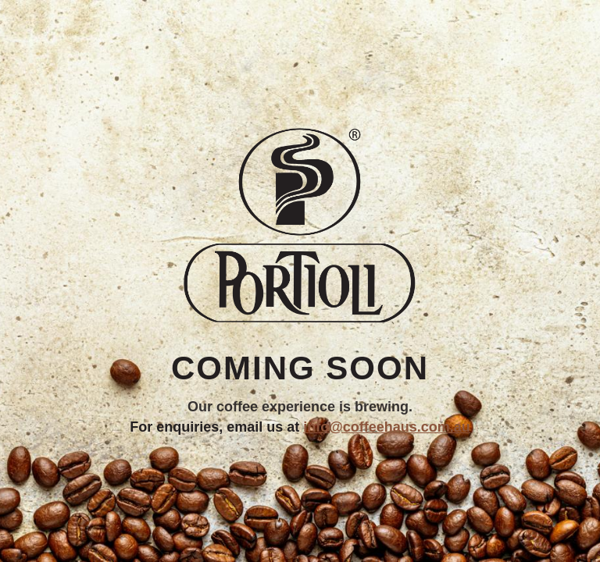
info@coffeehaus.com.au (386, 427)
